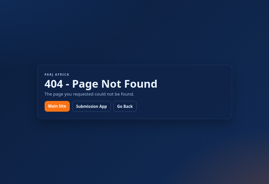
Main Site (57, 106)
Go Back (125, 106)
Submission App (91, 106)
